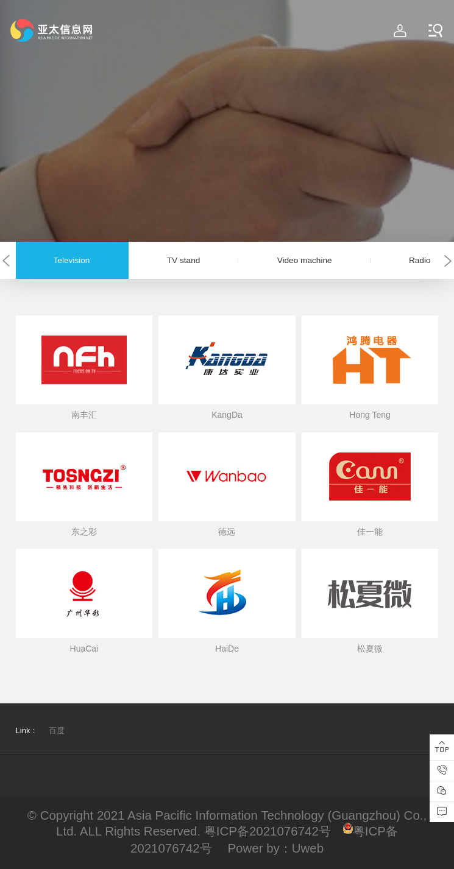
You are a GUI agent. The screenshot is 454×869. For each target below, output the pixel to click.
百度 (57, 730)
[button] (6, 260)
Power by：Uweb (275, 848)
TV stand (183, 260)
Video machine (304, 260)
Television (72, 260)
